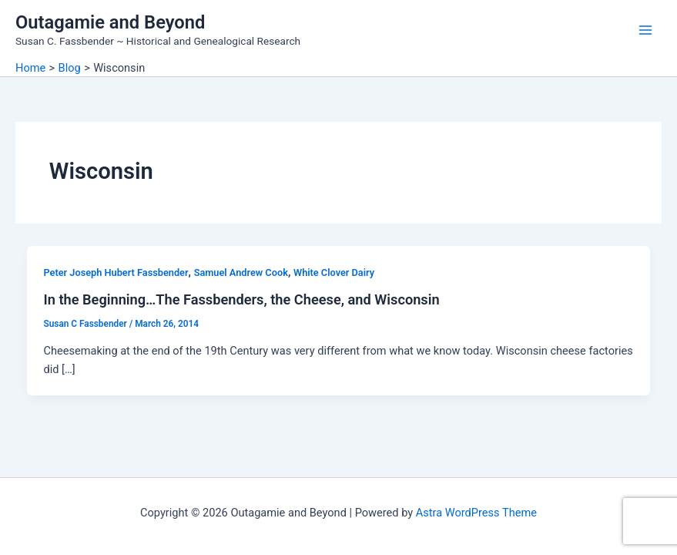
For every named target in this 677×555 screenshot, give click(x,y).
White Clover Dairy (333, 272)
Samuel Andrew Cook (241, 272)
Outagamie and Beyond (110, 22)
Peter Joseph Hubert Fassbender (115, 272)
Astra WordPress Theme (476, 513)
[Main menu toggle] (645, 30)
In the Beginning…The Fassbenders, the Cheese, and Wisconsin (241, 299)
